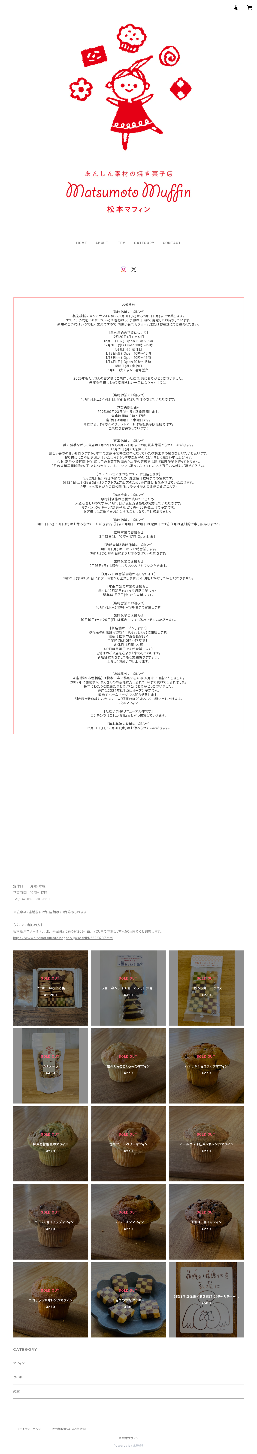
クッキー (19, 1377)
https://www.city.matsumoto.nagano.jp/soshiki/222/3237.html (63, 938)
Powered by (128, 1445)
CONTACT (172, 243)
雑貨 (16, 1391)
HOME (81, 243)
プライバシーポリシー (30, 1429)
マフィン (19, 1363)
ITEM (121, 243)
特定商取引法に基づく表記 (68, 1429)
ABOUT (101, 243)
